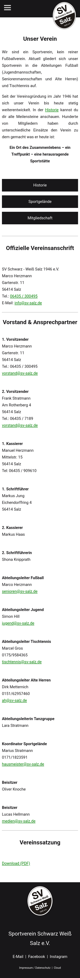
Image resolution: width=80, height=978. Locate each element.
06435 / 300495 (24, 296)
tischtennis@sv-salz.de (22, 661)
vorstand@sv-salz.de (20, 373)
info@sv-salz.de (28, 303)
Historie (51, 110)
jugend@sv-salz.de (18, 623)
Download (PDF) (16, 863)
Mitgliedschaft (40, 218)
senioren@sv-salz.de (19, 591)
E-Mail (18, 956)
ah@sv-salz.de (14, 700)
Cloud (57, 967)
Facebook (36, 956)
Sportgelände (40, 201)
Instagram (58, 956)
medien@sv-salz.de (19, 821)
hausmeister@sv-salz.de (23, 764)
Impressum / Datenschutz (34, 967)
